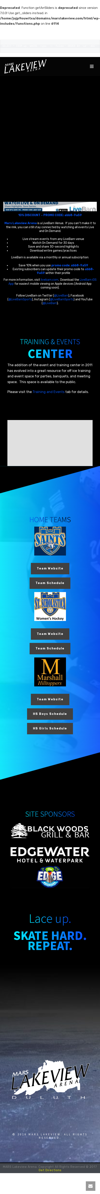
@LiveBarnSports (20, 299)
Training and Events (48, 392)
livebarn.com (49, 280)
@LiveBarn (61, 295)
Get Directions (50, 1170)
